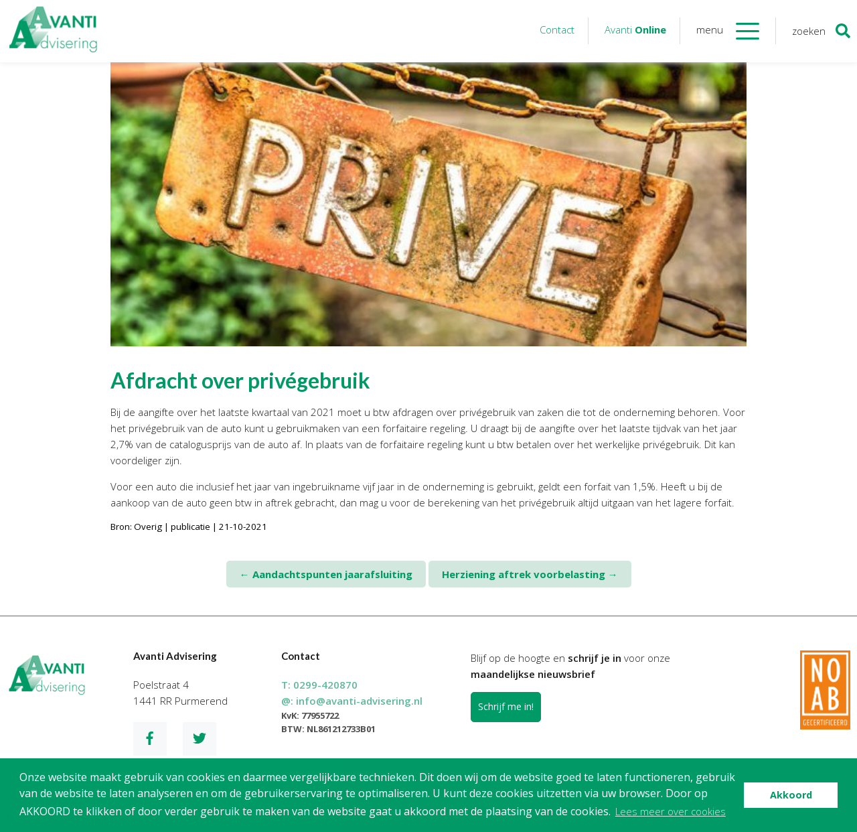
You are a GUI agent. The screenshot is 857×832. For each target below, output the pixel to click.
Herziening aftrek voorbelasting (530, 574)
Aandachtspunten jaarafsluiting (326, 574)
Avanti (635, 29)
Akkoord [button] (791, 794)
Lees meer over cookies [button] (670, 811)
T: (319, 684)
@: (351, 700)
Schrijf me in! (506, 706)
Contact (557, 29)
